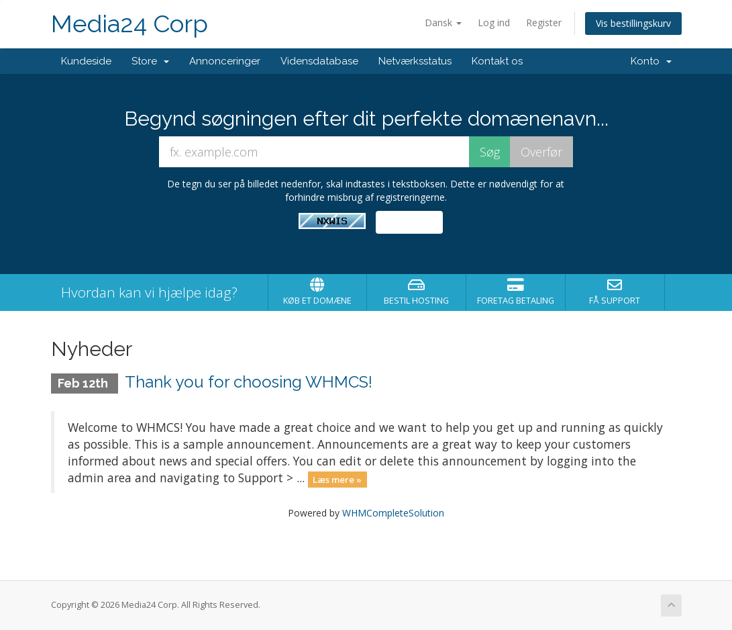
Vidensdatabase (319, 61)
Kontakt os (497, 61)
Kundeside (86, 61)
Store (150, 61)
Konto (651, 61)
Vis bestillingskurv (633, 23)
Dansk (443, 22)
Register (544, 22)
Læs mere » (337, 479)
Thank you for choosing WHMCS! (248, 382)
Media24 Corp (129, 23)
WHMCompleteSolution (393, 512)
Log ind (494, 22)
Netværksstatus (415, 61)
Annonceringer (224, 61)
